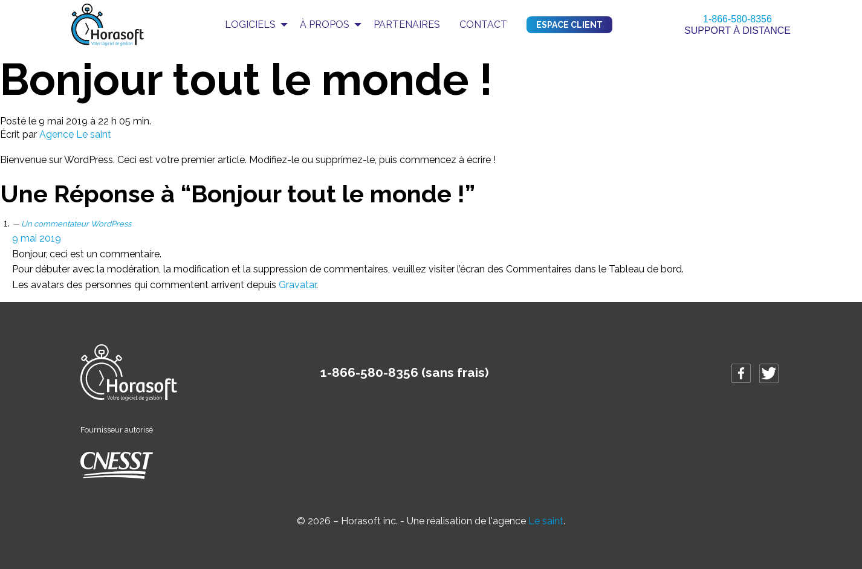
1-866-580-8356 (737, 19)
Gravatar (297, 285)
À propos (324, 24)
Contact (483, 24)
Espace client (569, 25)
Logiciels (250, 24)
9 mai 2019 (36, 238)
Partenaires (407, 24)
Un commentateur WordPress (76, 223)
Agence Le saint (75, 134)
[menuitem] (252, 24)
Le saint (545, 521)
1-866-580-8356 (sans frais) (404, 372)
